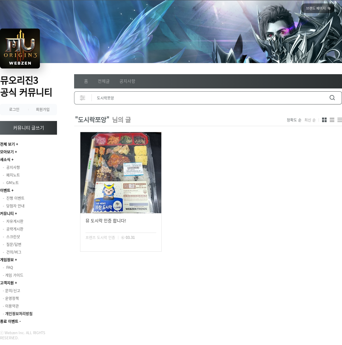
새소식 (5, 159)
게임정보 (7, 259)
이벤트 (5, 190)
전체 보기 (7, 144)
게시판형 (339, 120)
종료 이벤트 (9, 321)
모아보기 (7, 151)
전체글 (104, 81)
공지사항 (127, 81)
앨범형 (332, 120)
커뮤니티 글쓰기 (28, 127)
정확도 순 (294, 120)
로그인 (14, 109)
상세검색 (83, 97)
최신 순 (310, 120)
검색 (332, 97)
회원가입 (43, 109)
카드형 (324, 120)
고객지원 (7, 282)
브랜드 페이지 (316, 8)
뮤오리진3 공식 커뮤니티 (26, 86)
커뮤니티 (7, 213)
